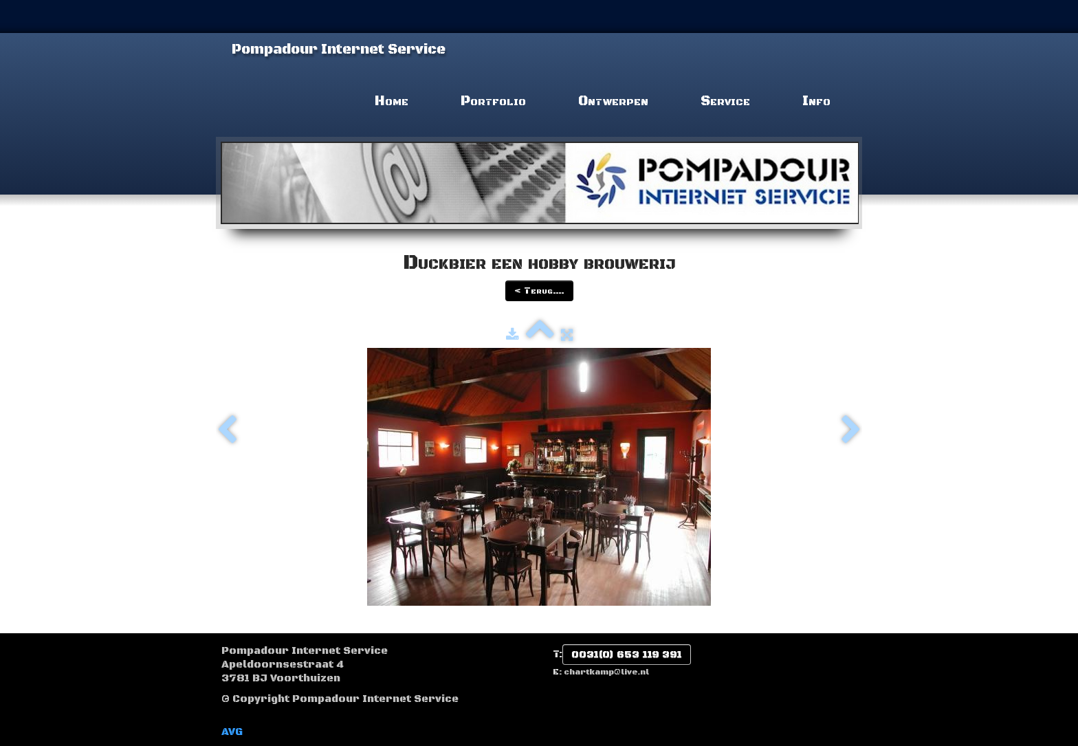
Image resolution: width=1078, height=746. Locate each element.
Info (816, 101)
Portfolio (493, 101)
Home (391, 101)
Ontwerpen (613, 101)
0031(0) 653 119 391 (626, 654)
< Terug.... (539, 291)
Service (725, 101)
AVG (232, 731)
